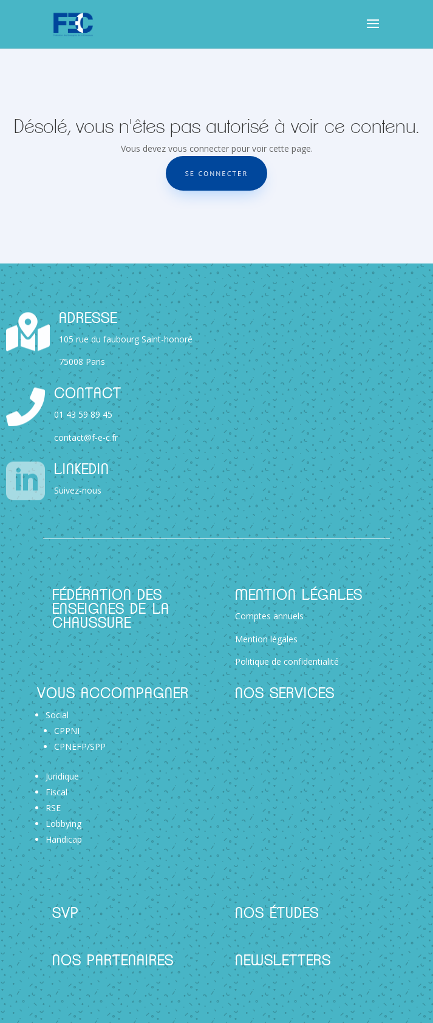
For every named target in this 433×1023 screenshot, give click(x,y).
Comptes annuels (269, 616)
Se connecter (216, 173)
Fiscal (56, 792)
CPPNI (67, 730)
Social (57, 715)
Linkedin (81, 470)
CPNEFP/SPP (80, 746)
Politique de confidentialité (287, 661)
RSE (53, 808)
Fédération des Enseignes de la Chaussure (110, 610)
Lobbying (63, 823)
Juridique (62, 776)
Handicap (64, 839)
